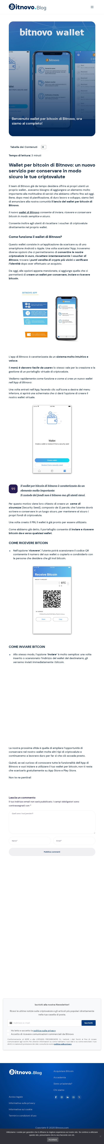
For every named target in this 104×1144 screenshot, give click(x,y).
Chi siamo (59, 1089)
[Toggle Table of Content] (42, 147)
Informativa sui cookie (20, 1109)
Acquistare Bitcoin (63, 1071)
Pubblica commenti (52, 852)
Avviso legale (16, 1096)
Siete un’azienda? (63, 1083)
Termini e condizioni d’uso (22, 1115)
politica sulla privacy (44, 1030)
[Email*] (74, 841)
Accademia (60, 1077)
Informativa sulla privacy (22, 1103)
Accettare (53, 1140)
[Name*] (30, 841)
